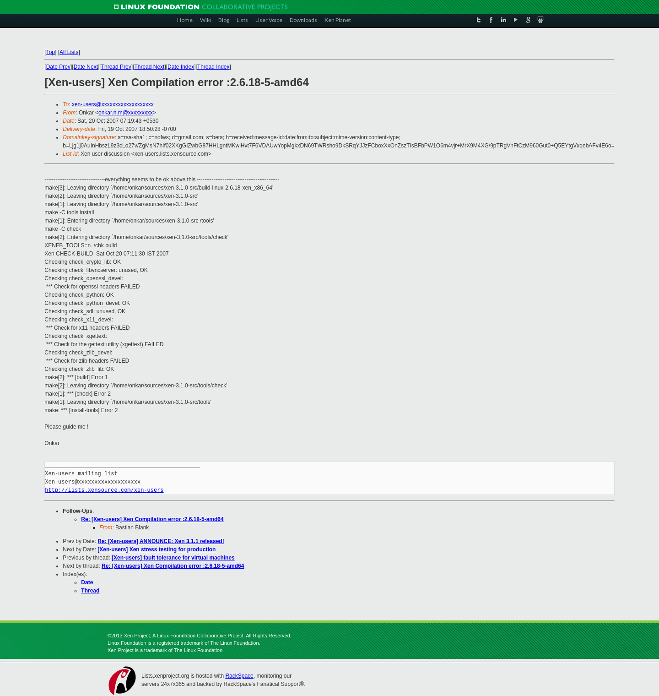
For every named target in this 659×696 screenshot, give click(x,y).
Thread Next (149, 67)
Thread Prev (116, 67)
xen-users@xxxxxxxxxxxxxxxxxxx (113, 104)
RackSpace (239, 676)
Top (50, 52)
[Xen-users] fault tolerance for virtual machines (173, 558)
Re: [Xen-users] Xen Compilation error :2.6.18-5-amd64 (152, 519)
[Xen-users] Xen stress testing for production (156, 549)
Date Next (86, 67)
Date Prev (58, 67)
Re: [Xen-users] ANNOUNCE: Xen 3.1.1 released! (160, 541)
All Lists (68, 52)
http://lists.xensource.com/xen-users (104, 490)
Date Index (180, 67)
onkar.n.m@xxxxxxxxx (125, 112)
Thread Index (213, 67)
